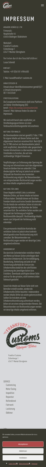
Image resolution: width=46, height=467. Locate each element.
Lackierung (10, 408)
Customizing (11, 384)
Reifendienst (11, 400)
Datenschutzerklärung (24, 464)
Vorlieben (23, 458)
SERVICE (6, 381)
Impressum (34, 464)
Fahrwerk (9, 404)
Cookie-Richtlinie (13, 464)
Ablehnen (23, 451)
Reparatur (10, 396)
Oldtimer (9, 412)
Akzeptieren (23, 444)
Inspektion (10, 392)
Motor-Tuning (11, 388)
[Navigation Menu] (42, 5)
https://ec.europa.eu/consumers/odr (23, 107)
